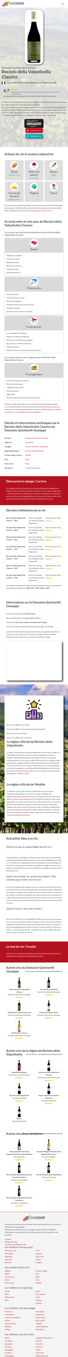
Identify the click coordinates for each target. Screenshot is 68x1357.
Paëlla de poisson (12, 347)
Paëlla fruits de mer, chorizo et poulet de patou (23, 350)
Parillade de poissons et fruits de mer (20, 305)
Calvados (8, 1353)
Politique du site (11, 1242)
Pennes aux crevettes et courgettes (19, 340)
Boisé (14, 171)
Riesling (8, 1326)
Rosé (7, 1300)
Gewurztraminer (42, 1326)
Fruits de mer (34, 326)
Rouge (7, 1291)
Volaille (38, 1283)
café (38, 211)
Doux (27, 464)
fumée (57, 208)
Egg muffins (10, 394)
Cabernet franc (10, 1323)
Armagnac (8, 1341)
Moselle (39, 1341)
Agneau (8, 1271)
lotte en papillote (34, 412)
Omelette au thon (13, 308)
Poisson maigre (41, 1271)
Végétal (34, 193)
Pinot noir (8, 1311)
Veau (37, 1280)
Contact (8, 1239)
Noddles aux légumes (14, 255)
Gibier (7, 1280)
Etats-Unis (40, 1256)
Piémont (56, 810)
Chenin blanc (40, 1317)
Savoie (38, 1350)
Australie (8, 1259)
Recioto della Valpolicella (34, 451)
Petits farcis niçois (13, 259)
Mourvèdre (40, 1311)
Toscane (10, 812)
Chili (37, 1250)
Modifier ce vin (34, 136)
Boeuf (34, 249)
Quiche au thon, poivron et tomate (19, 311)
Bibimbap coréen (12, 262)
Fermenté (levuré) (14, 194)
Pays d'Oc (39, 1344)
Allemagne (9, 1253)
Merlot (7, 1320)
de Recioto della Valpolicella (27, 82)
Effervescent (9, 1297)
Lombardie (17, 812)
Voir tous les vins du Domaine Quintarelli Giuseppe (43, 971)
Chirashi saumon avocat (15, 298)
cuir (37, 771)
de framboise (12, 773)
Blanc (7, 1294)
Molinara (35, 447)
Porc (37, 1274)
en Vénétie (45, 82)
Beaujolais (9, 1344)
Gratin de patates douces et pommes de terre (23, 398)
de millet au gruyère (46, 409)
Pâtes (38, 1277)
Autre (38, 1297)
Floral (53, 193)
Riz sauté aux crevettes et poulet (18, 343)
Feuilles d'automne (13, 272)
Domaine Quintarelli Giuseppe (19, 67)
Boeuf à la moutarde (14, 266)
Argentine (8, 1256)
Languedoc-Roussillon (44, 1338)
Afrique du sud (10, 1250)
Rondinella (44, 447)
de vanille (33, 211)
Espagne (39, 1253)
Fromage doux (34, 374)
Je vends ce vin (34, 130)
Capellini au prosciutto (15, 387)
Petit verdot (40, 1320)
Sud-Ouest (40, 1353)
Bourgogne (9, 1350)
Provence (39, 1347)
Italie (27, 459)
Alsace (7, 1338)
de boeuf (44, 407)
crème (19, 773)
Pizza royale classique (14, 384)
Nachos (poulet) (12, 391)
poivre (31, 771)
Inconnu (39, 1300)
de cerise (51, 208)
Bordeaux (8, 1347)
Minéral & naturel (34, 173)
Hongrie (39, 1262)
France (38, 1259)
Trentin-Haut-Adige (20, 799)
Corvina (28, 447)
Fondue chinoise (12, 294)
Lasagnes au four (12, 269)
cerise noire (47, 211)
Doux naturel (41, 1294)
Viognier (39, 1323)
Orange (38, 1303)
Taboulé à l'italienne (13, 301)
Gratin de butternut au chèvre (17, 381)
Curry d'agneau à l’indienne (16, 333)
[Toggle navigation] (63, 4)
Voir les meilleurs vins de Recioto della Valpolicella (44, 1054)
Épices (53, 171)
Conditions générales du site (15, 1244)
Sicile (32, 812)
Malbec (7, 1329)
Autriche (8, 1262)
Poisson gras (34, 288)
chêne (26, 773)
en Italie (53, 82)
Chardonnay (9, 1314)
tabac (6, 211)
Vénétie (28, 455)
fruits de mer (9, 409)
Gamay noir (40, 1314)
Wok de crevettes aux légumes (17, 337)
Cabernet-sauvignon (12, 1317)
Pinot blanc (40, 1329)
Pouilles (25, 812)
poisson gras (53, 407)
